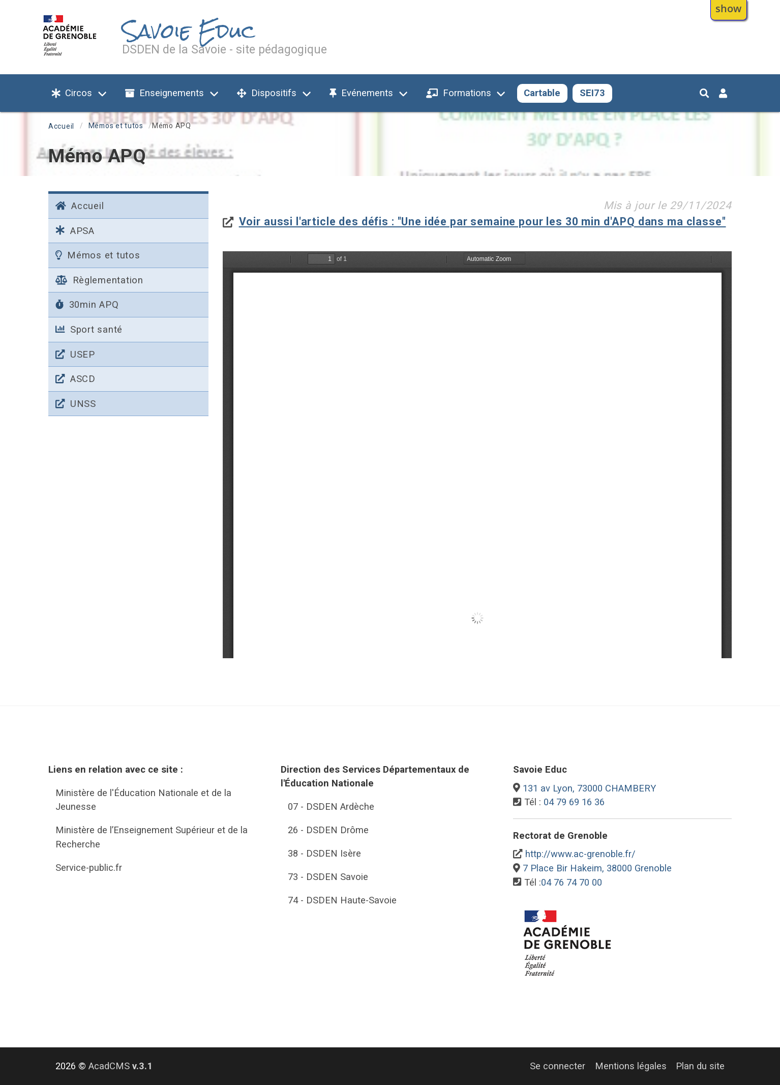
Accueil (61, 126)
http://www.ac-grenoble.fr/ (580, 853)
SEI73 (592, 92)
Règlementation (99, 280)
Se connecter (557, 1066)
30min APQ (86, 304)
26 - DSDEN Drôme (328, 830)
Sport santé (89, 329)
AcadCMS (120, 1066)
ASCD (75, 378)
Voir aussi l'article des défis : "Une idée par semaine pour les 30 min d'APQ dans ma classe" (482, 221)
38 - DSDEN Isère (324, 853)
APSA (75, 230)
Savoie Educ (188, 31)
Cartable (542, 92)
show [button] (728, 8)
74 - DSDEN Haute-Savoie (342, 900)
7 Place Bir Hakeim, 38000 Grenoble (597, 868)
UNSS (75, 403)
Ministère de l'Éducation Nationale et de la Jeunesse (143, 799)
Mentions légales (631, 1066)
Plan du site (700, 1066)
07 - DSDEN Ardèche (331, 806)
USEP (75, 354)
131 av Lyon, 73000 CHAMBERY (589, 788)
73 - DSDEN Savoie (328, 876)
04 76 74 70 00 (571, 882)
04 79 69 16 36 (574, 802)
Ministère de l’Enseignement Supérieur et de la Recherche (151, 837)
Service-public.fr (88, 867)
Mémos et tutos (115, 126)
